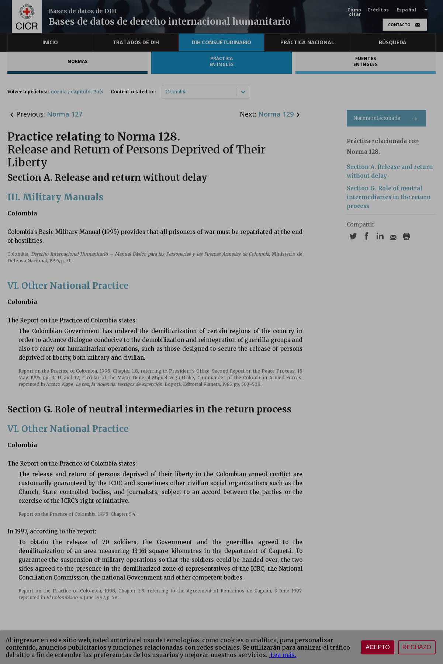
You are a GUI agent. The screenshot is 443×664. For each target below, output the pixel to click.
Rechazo (416, 647)
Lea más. (282, 654)
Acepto (378, 647)
